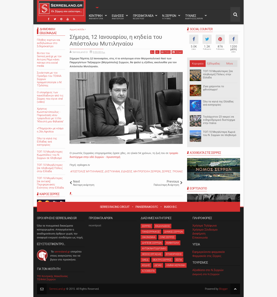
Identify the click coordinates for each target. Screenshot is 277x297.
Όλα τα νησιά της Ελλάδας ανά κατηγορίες (218, 103)
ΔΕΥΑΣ (158, 265)
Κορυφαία (197, 63)
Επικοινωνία (200, 237)
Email (177, 52)
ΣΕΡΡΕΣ (166, 171)
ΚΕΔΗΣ (146, 265)
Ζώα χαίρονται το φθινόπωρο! (213, 88)
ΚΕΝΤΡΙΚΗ (96, 17)
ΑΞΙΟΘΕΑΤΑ (148, 270)
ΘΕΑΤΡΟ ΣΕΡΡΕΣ (162, 259)
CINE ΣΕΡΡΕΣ (167, 237)
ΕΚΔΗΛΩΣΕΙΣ (162, 226)
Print (165, 52)
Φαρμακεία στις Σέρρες (206, 255)
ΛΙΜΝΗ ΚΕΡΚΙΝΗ (175, 265)
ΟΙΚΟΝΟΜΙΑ (148, 237)
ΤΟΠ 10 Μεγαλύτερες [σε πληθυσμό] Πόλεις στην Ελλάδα (218, 74)
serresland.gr (62, 251)
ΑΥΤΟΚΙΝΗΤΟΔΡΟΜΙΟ (154, 248)
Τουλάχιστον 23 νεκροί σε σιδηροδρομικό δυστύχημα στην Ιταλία (219, 120)
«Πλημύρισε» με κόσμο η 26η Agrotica (50, 130)
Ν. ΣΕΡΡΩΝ (169, 17)
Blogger (223, 288)
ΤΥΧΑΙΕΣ (194, 17)
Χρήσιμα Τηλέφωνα (204, 225)
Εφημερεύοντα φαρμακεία (208, 251)
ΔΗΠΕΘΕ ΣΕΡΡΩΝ (152, 242)
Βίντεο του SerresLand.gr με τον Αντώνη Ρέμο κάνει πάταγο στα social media (49, 59)
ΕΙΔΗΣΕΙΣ (118, 17)
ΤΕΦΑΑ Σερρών (46, 279)
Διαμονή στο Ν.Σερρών (206, 274)
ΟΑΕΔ (145, 259)
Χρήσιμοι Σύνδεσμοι (204, 229)
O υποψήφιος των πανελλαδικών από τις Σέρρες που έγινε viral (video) (50, 97)
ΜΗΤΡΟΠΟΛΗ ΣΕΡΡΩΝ (146, 171)
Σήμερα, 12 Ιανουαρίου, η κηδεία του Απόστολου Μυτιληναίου (116, 40)
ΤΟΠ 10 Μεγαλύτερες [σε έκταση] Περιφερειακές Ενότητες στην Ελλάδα (50, 183)
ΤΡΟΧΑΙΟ (177, 171)
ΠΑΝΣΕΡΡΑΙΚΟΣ (151, 231)
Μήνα (229, 63)
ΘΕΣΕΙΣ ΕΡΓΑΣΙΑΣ (151, 254)
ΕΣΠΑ (179, 259)
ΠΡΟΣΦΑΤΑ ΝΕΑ (143, 17)
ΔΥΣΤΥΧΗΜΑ (112, 171)
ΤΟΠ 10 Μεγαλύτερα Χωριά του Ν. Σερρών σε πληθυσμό (219, 133)
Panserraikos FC (146, 207)
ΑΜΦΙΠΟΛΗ (172, 242)
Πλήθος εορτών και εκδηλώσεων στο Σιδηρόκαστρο (48, 43)
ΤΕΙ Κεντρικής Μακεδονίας (52, 276)
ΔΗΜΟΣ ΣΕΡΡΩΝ (173, 231)
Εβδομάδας (213, 63)
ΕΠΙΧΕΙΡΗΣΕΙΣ (174, 254)
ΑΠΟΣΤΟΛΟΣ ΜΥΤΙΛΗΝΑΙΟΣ (86, 171)
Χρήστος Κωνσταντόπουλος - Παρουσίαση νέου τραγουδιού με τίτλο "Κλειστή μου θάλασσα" (50, 115)
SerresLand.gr (57, 288)
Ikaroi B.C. (170, 207)
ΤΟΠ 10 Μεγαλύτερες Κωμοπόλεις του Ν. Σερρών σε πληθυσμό (50, 155)
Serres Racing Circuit (114, 207)
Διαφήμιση (198, 233)
